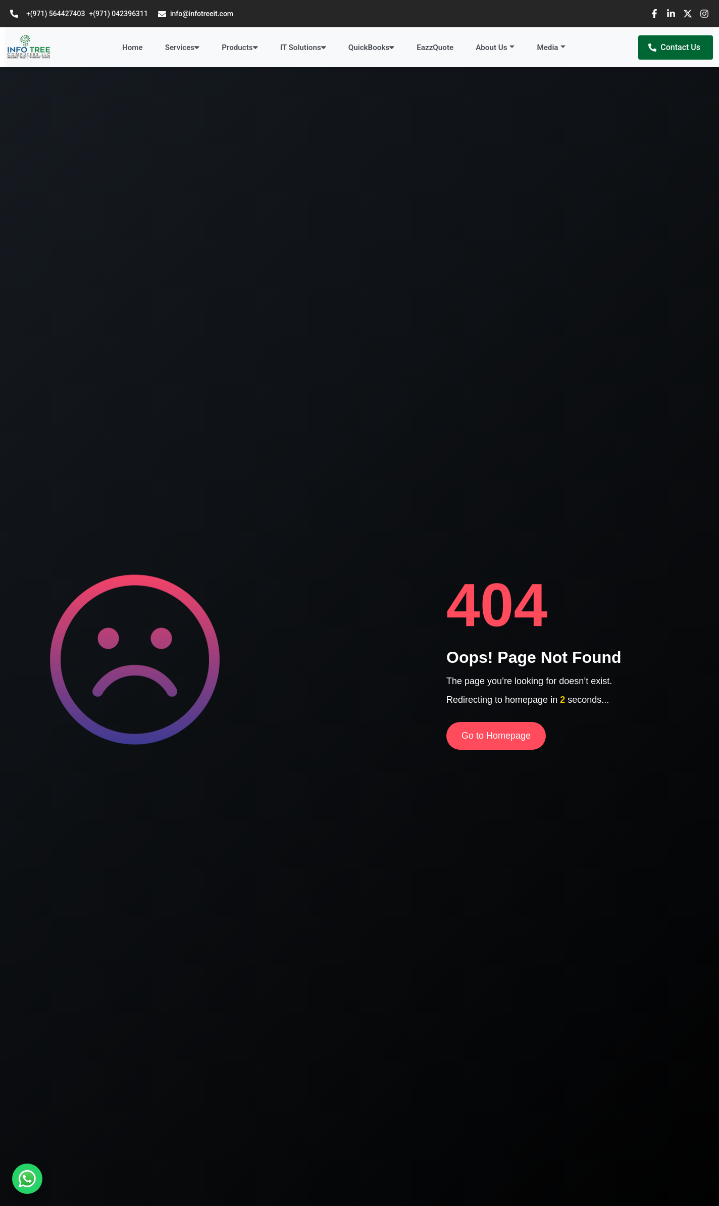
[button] (495, 48)
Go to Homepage (496, 736)
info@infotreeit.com (195, 14)
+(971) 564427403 (55, 14)
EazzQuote (435, 47)
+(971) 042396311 (118, 14)
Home (132, 47)
